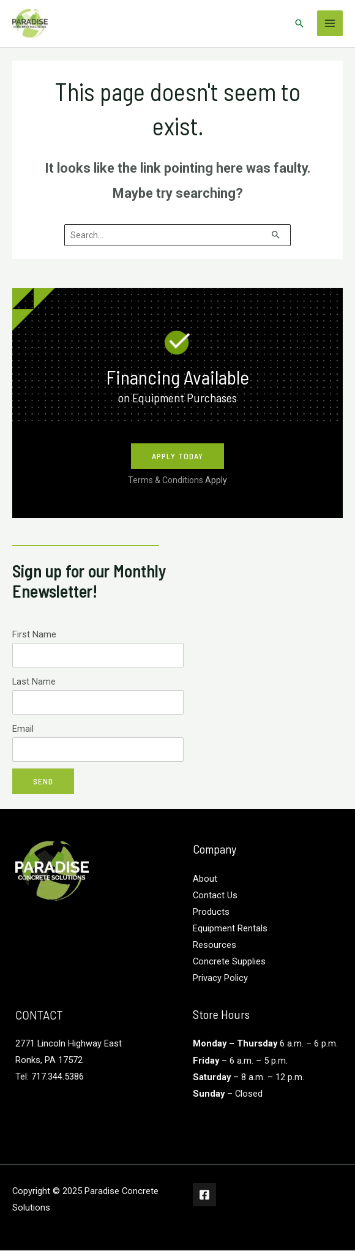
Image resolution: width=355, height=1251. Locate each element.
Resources (214, 945)
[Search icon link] (299, 23)
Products (211, 912)
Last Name (34, 682)
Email (23, 729)
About (205, 879)
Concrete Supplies (229, 961)
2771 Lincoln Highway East (68, 1044)
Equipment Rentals (230, 928)
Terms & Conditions (177, 481)
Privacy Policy (220, 979)
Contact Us (215, 895)
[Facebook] (204, 1195)
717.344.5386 (57, 1077)
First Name (34, 635)
